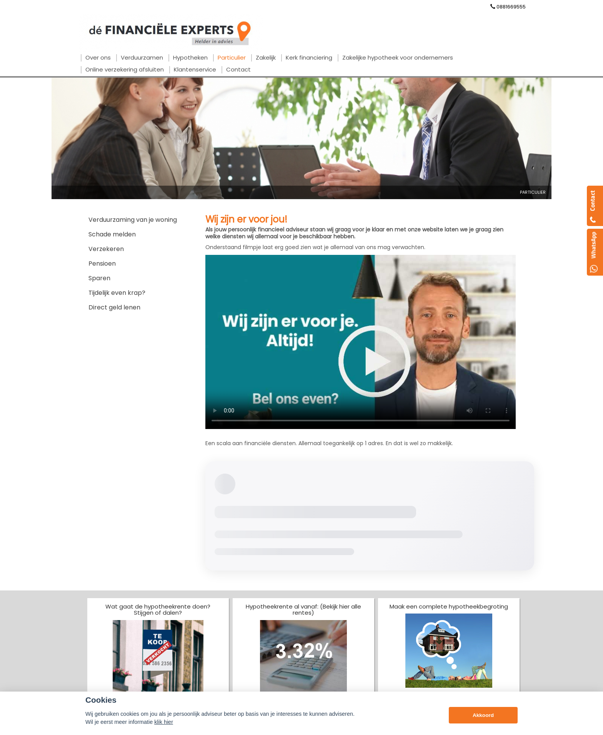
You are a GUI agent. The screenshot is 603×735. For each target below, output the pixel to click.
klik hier (163, 722)
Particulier (533, 192)
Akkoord (483, 715)
